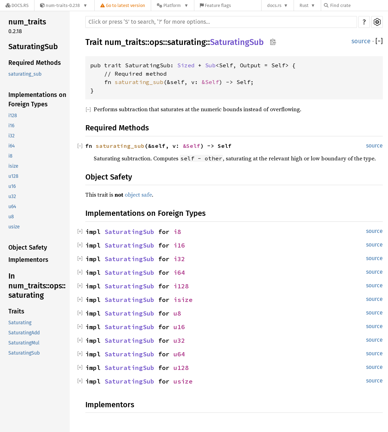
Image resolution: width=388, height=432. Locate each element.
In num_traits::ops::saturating (36, 285)
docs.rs (274, 5)
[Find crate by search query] (358, 5)
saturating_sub (24, 74)
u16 (12, 186)
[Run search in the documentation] (221, 22)
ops (156, 42)
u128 (13, 176)
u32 (12, 196)
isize (13, 166)
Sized (186, 65)
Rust (304, 5)
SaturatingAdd (24, 333)
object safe (138, 194)
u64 (12, 207)
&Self (210, 81)
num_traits (27, 21)
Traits (16, 311)
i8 (10, 156)
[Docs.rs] (17, 5)
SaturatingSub (33, 46)
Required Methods (34, 63)
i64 (11, 146)
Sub (210, 65)
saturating (186, 42)
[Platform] (172, 5)
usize (14, 227)
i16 (11, 126)
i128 (12, 116)
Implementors (28, 260)
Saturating (19, 323)
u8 (11, 217)
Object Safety (27, 247)
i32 (11, 136)
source (361, 41)
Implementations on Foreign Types (37, 99)
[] (379, 41)
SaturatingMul (23, 343)
